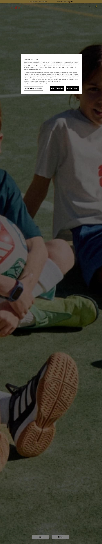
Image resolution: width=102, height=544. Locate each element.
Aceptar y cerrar (72, 88)
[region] (51, 74)
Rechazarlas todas (57, 88)
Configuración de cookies (33, 88)
